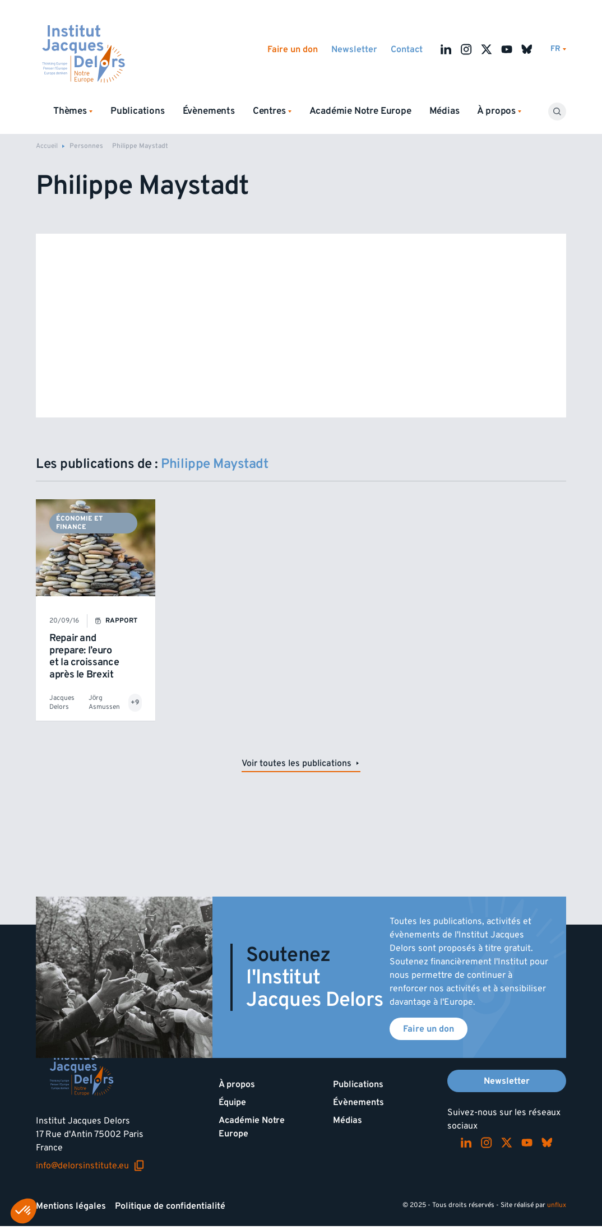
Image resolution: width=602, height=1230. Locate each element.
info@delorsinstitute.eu (90, 1165)
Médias (444, 111)
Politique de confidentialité (170, 1206)
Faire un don (292, 49)
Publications (137, 111)
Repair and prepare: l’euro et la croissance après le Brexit (84, 656)
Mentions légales (71, 1206)
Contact (407, 49)
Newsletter (354, 49)
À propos (237, 1084)
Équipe (232, 1102)
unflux (556, 1205)
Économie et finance (79, 522)
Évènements (209, 111)
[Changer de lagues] (558, 49)
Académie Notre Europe (360, 111)
